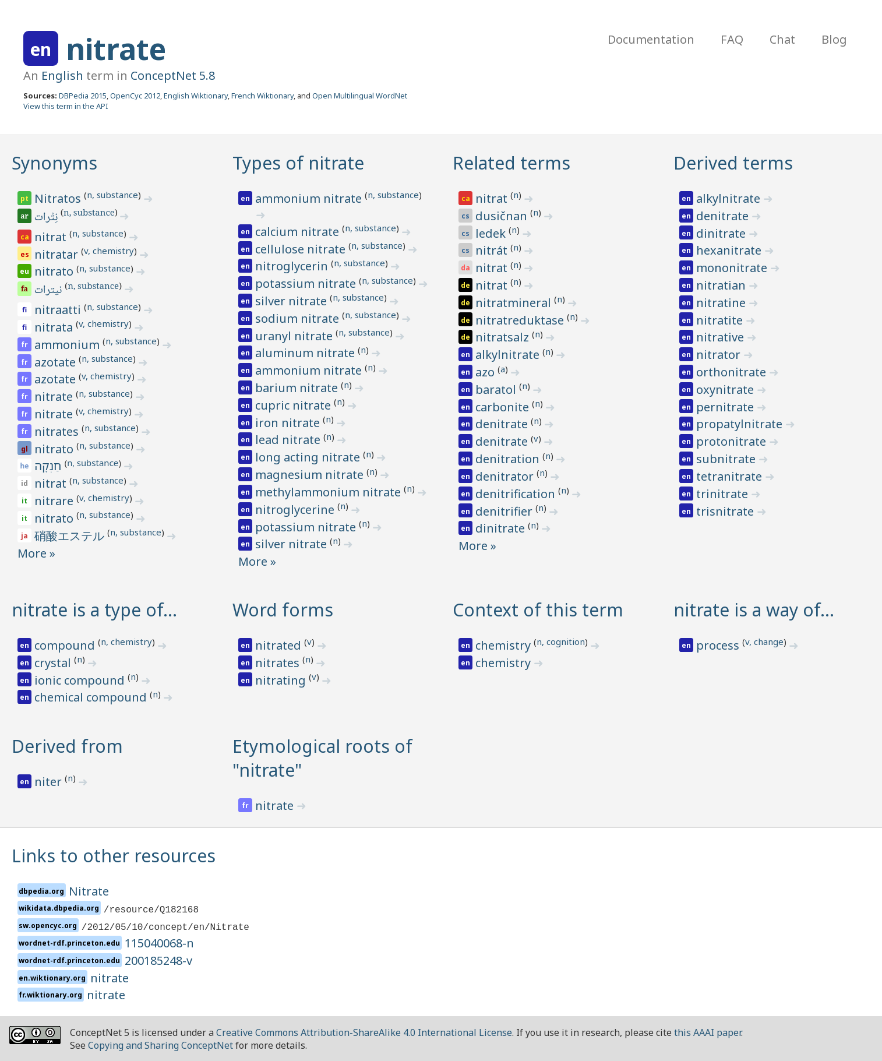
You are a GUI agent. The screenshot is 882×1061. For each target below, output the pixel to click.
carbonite (503, 407)
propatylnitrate (740, 424)
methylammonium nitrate (329, 492)
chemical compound (92, 697)
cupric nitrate (294, 405)
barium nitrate (298, 388)
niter (49, 781)
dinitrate (501, 528)
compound (66, 645)
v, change (764, 641)
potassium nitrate (307, 283)
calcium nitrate (298, 231)
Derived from (67, 746)
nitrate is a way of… (753, 610)
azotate (56, 362)
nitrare (55, 501)
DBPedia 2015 (83, 95)
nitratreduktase (521, 320)
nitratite (721, 320)
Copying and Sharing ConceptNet (160, 1045)
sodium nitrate (298, 318)
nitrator (719, 354)
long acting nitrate (309, 457)
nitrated (279, 645)
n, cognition (561, 641)
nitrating (282, 680)
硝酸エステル (70, 536)
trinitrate (723, 494)
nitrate (116, 49)
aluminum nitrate (306, 353)
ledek (492, 233)
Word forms (282, 610)
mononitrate (733, 268)
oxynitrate (726, 389)
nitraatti (59, 310)
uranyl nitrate (295, 336)
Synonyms (54, 163)
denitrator (506, 476)
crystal (54, 663)
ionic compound (81, 680)
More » (36, 553)
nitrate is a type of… (94, 610)
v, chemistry (109, 250)
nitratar (57, 254)
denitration (508, 459)
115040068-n (159, 943)
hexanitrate (730, 250)
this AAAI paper (707, 1032)
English (62, 75)
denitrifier (505, 511)
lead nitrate (289, 439)
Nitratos (59, 198)
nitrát (492, 250)
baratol (497, 389)
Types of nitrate (298, 163)
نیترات (49, 291)
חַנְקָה (49, 466)
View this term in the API (65, 106)
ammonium (68, 345)
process (719, 645)
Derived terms (733, 163)
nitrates (58, 431)
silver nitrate (292, 301)
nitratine (722, 303)
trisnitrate (726, 511)
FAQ (732, 39)
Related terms (511, 163)
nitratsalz (503, 337)
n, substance (112, 194)
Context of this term (538, 610)
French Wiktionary (262, 95)
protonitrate (732, 441)
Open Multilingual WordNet (359, 95)
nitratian (722, 285)
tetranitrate (730, 476)
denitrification (516, 494)
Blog (834, 39)
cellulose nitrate (301, 249)
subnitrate (727, 459)
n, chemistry (126, 641)
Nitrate (89, 891)
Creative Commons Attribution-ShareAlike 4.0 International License (364, 1032)
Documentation (651, 39)
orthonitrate (732, 372)
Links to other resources (114, 856)
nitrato (55, 271)
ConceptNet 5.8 (172, 75)
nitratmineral (514, 303)
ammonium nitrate (310, 198)
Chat (782, 39)
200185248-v (158, 960)
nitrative (721, 337)
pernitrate (726, 407)
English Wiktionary (196, 95)
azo (486, 372)
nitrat (51, 237)
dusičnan (502, 216)
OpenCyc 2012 (135, 95)
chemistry (504, 645)
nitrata (55, 327)
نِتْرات (47, 218)
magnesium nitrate (310, 474)
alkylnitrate (508, 354)
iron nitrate (289, 423)
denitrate (503, 424)
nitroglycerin (293, 266)
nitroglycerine (296, 509)
